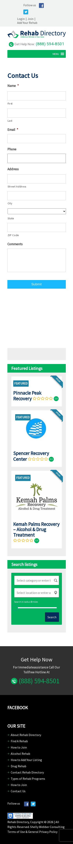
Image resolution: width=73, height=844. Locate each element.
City (10, 203)
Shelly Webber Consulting (47, 827)
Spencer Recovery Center (31, 456)
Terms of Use (16, 832)
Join (30, 19)
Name (13, 86)
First (10, 103)
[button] (56, 54)
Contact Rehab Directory (27, 772)
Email (12, 130)
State (11, 218)
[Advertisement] (36, 317)
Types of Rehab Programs (28, 779)
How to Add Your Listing (26, 760)
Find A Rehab (19, 741)
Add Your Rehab (27, 23)
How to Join (19, 747)
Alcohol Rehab (20, 754)
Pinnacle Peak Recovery (27, 396)
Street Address (17, 186)
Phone (11, 149)
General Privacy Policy (42, 832)
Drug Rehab (18, 766)
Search (51, 617)
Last (10, 120)
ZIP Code (13, 235)
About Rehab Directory (26, 735)
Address (13, 169)
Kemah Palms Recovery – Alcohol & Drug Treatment (36, 529)
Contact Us (18, 791)
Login (21, 19)
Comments (15, 244)
